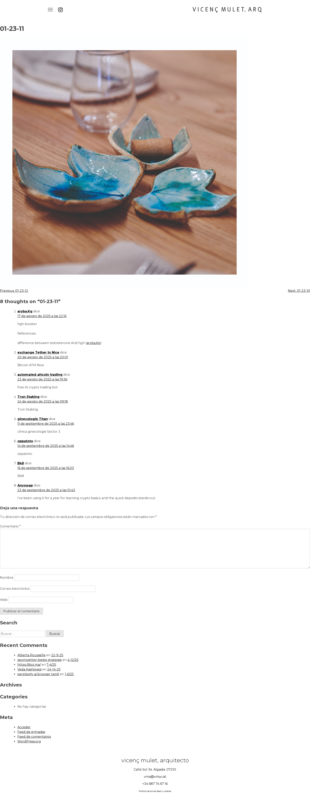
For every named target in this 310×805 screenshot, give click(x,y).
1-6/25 (69, 674)
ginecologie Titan (32, 419)
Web (4, 600)
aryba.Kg (24, 311)
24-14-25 (53, 669)
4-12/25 (72, 660)
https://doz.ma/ (29, 665)
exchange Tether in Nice (38, 352)
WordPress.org (29, 741)
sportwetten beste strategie (39, 660)
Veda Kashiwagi (29, 669)
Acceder (24, 727)
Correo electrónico (15, 589)
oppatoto (25, 441)
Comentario (10, 526)
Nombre (6, 577)
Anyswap (25, 485)
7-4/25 (51, 665)
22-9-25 (57, 655)
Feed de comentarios (34, 737)
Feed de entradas (31, 732)
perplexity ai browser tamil (38, 674)
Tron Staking (28, 397)
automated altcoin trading (39, 374)
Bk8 (20, 463)
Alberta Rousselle (31, 655)
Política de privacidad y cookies (155, 791)
